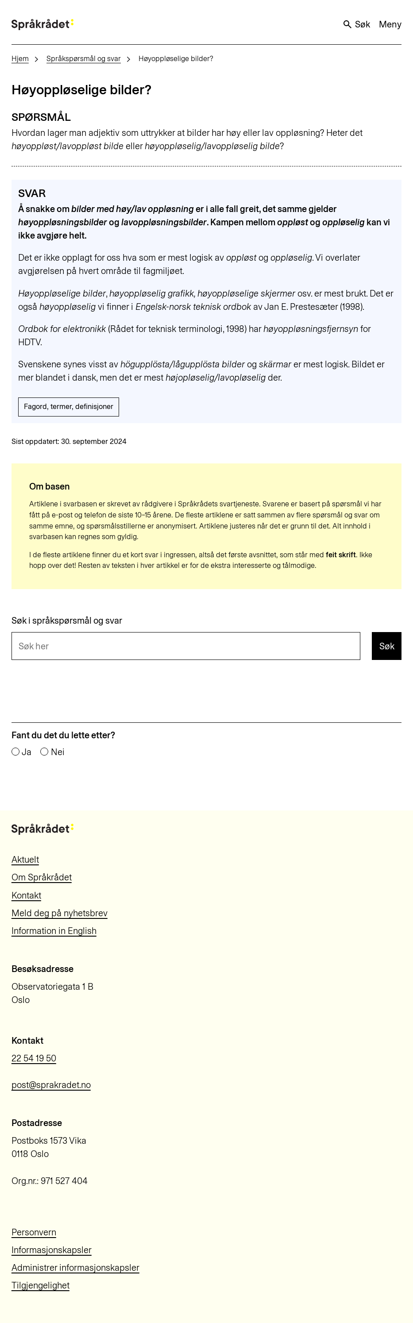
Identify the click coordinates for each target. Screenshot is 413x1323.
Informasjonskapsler (52, 1250)
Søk (356, 24)
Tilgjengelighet (40, 1285)
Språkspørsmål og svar (83, 58)
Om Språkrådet (42, 877)
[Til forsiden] (42, 24)
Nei (58, 752)
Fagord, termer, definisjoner (68, 406)
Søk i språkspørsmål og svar (67, 620)
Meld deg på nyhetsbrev (60, 913)
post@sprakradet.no (51, 1085)
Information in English (54, 931)
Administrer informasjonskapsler (75, 1267)
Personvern (34, 1232)
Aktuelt (25, 859)
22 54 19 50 (34, 1058)
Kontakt (26, 895)
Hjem (20, 58)
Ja (26, 752)
